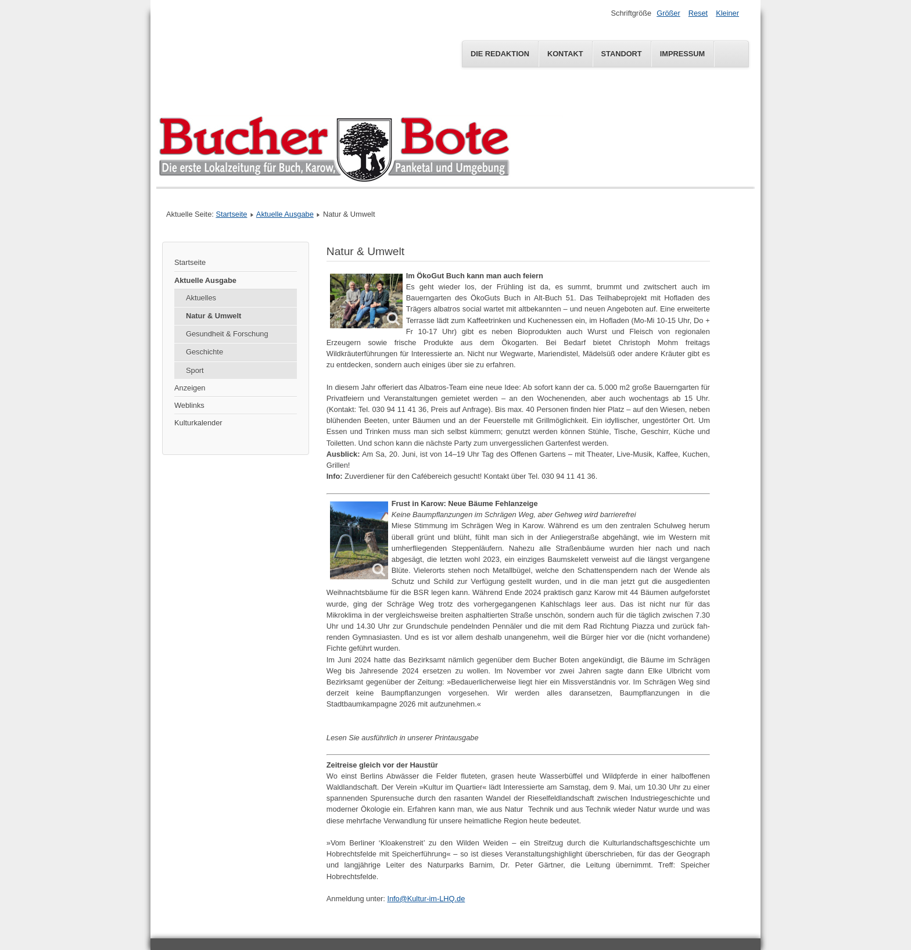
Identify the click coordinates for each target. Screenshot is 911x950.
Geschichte (204, 351)
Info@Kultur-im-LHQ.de (426, 898)
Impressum (682, 53)
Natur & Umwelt (213, 315)
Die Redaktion (500, 53)
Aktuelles (201, 297)
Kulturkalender (198, 422)
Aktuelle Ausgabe (285, 214)
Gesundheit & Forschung (227, 333)
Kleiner (727, 13)
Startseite (231, 214)
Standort (621, 53)
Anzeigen (189, 387)
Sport (195, 370)
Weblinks (189, 405)
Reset (698, 13)
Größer (668, 13)
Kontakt (565, 53)
